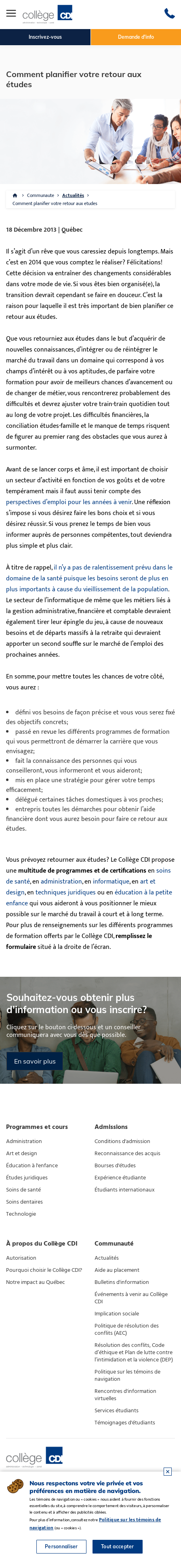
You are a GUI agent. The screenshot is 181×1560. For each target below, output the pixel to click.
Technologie (21, 1214)
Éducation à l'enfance (32, 1165)
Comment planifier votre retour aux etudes (55, 203)
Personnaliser (61, 1546)
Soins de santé (23, 1190)
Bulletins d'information (122, 1282)
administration (61, 881)
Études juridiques (27, 1177)
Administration (24, 1141)
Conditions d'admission (122, 1141)
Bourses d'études (115, 1165)
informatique (111, 881)
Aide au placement (117, 1270)
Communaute (40, 195)
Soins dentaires (24, 1202)
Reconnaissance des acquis (127, 1153)
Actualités (73, 195)
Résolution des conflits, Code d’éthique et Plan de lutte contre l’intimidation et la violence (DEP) (134, 1352)
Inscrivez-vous (45, 37)
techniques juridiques (66, 892)
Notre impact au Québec (35, 1282)
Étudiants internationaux (125, 1190)
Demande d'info (136, 37)
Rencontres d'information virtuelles (125, 1395)
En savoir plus (35, 1061)
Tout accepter (117, 1546)
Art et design (21, 1153)
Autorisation (21, 1258)
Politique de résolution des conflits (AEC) (127, 1329)
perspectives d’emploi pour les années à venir (69, 502)
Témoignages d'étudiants (125, 1422)
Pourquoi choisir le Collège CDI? (44, 1270)
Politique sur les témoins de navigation (127, 1375)
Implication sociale (117, 1313)
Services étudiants (117, 1410)
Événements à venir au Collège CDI (131, 1298)
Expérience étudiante (120, 1177)
